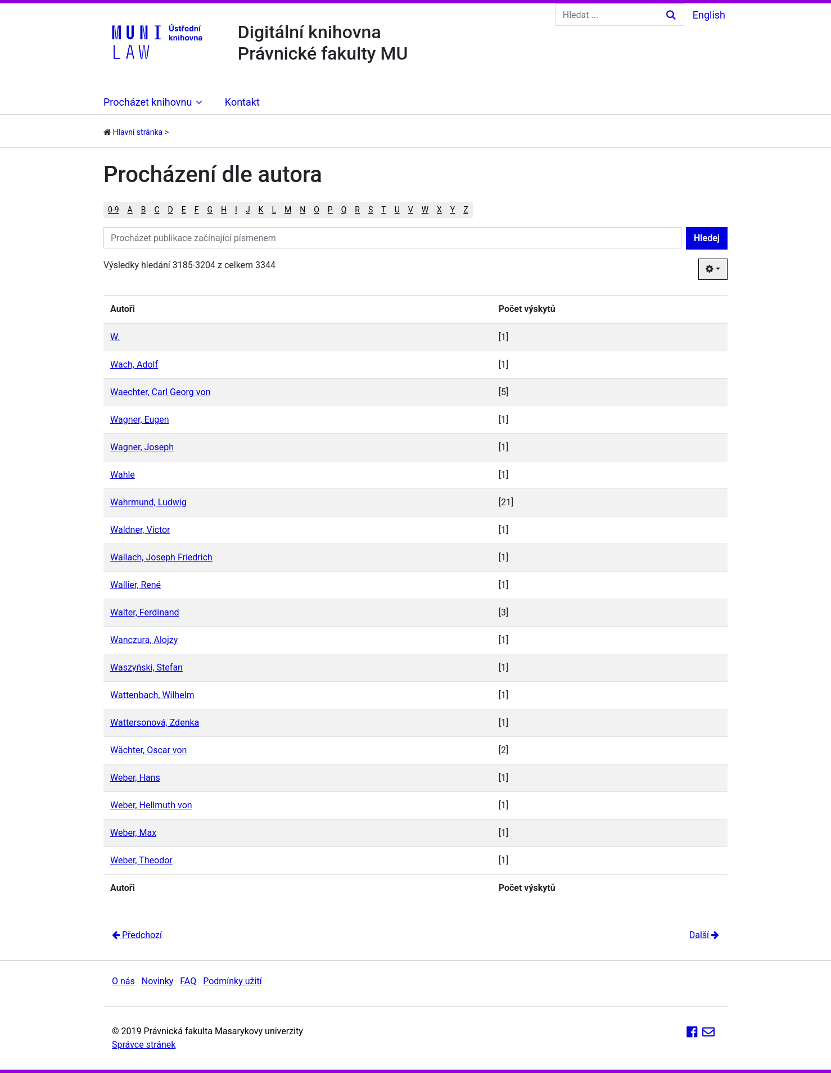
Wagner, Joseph (142, 447)
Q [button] (344, 209)
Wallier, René (135, 584)
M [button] (287, 209)
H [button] (224, 209)
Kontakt (242, 102)
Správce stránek (143, 1044)
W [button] (425, 209)
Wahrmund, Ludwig (148, 502)
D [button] (170, 209)
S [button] (370, 209)
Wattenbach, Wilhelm (152, 695)
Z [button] (465, 209)
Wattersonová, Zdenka (154, 722)
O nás (123, 981)
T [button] (383, 209)
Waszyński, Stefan (146, 667)
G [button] (210, 209)
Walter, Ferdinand (144, 612)
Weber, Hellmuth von (151, 805)
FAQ (188, 981)
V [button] (410, 209)
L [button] (274, 209)
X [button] (439, 209)
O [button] (316, 209)
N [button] (302, 209)
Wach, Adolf (134, 364)
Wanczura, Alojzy (144, 640)
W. (115, 337)
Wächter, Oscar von (148, 750)
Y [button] (452, 209)
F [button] (197, 209)
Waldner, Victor (140, 529)
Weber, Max (133, 832)
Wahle (122, 474)
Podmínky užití (232, 981)
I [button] (236, 209)
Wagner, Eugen (139, 419)
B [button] (143, 209)
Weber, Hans (135, 777)
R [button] (357, 209)
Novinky (158, 981)
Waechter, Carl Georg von (160, 392)
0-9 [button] (113, 209)
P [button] (330, 209)
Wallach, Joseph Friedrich (161, 557)
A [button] (130, 209)
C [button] (156, 209)
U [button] (397, 209)
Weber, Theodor (141, 860)
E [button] (184, 209)
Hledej (707, 238)
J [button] (248, 209)
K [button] (261, 209)
